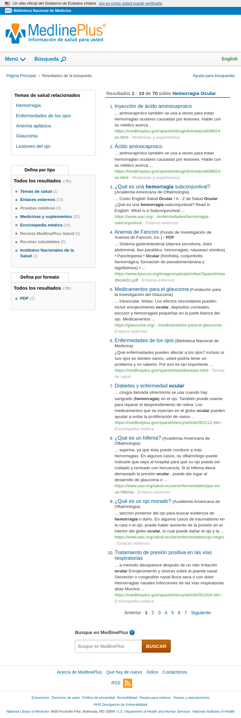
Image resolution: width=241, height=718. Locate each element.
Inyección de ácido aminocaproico (153, 106)
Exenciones (41, 697)
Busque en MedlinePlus (101, 632)
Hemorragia (28, 105)
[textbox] (108, 646)
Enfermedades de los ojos (144, 340)
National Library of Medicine (28, 711)
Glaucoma (27, 135)
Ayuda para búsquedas (214, 75)
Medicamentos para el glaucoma (152, 289)
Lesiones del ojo (33, 146)
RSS (121, 683)
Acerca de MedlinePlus (79, 672)
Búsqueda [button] (51, 59)
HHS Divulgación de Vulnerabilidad (120, 704)
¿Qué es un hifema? (138, 438)
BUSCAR (156, 646)
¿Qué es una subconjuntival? (162, 186)
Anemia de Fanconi (137, 232)
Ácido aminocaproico (138, 146)
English (230, 58)
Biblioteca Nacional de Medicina (42, 10)
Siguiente (201, 612)
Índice (152, 672)
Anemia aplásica (33, 125)
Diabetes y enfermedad (149, 385)
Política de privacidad (98, 697)
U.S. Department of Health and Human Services (153, 711)
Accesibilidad (127, 697)
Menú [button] (15, 59)
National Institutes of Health (213, 711)
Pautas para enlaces (155, 697)
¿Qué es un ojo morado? (143, 501)
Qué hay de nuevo (124, 672)
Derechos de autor (65, 697)
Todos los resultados (38, 180)
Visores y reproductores (191, 697)
